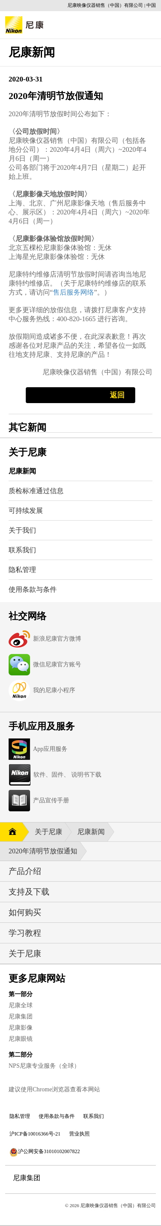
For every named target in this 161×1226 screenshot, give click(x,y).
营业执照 (79, 1134)
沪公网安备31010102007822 (44, 1152)
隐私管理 (19, 1116)
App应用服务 (50, 749)
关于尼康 (49, 831)
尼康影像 (21, 1027)
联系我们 (93, 1116)
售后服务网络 (73, 292)
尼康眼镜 (21, 1039)
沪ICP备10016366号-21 (35, 1134)
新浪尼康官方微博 (57, 639)
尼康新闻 (92, 831)
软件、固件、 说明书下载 (67, 774)
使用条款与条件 (57, 1116)
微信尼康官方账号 (57, 664)
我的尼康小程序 (54, 690)
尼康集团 (21, 1016)
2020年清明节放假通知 (44, 851)
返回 (117, 395)
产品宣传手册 (51, 800)
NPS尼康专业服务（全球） (44, 1066)
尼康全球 (21, 1005)
